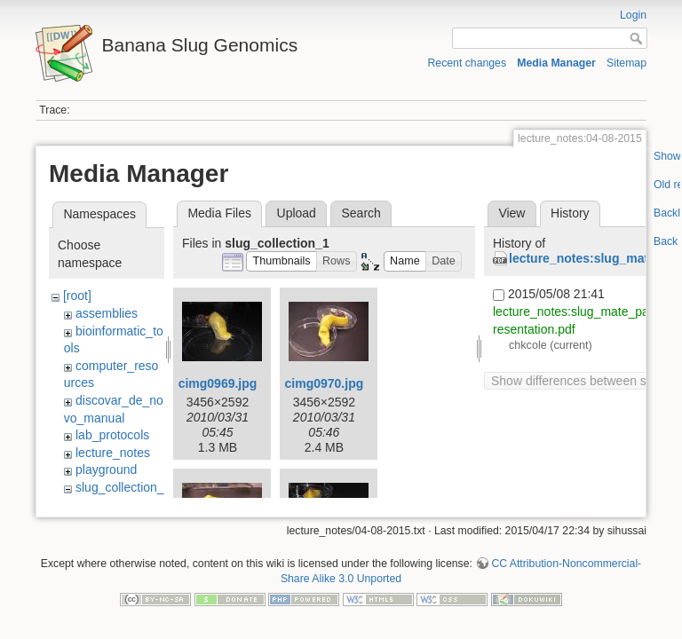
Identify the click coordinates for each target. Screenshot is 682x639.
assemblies (106, 313)
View (511, 213)
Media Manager (556, 63)
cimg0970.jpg (324, 383)
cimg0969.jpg (218, 383)
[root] (77, 295)
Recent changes (467, 63)
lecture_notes (112, 453)
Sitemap (626, 63)
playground (106, 469)
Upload (296, 213)
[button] (281, 261)
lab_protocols (112, 435)
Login (633, 15)
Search (360, 213)
